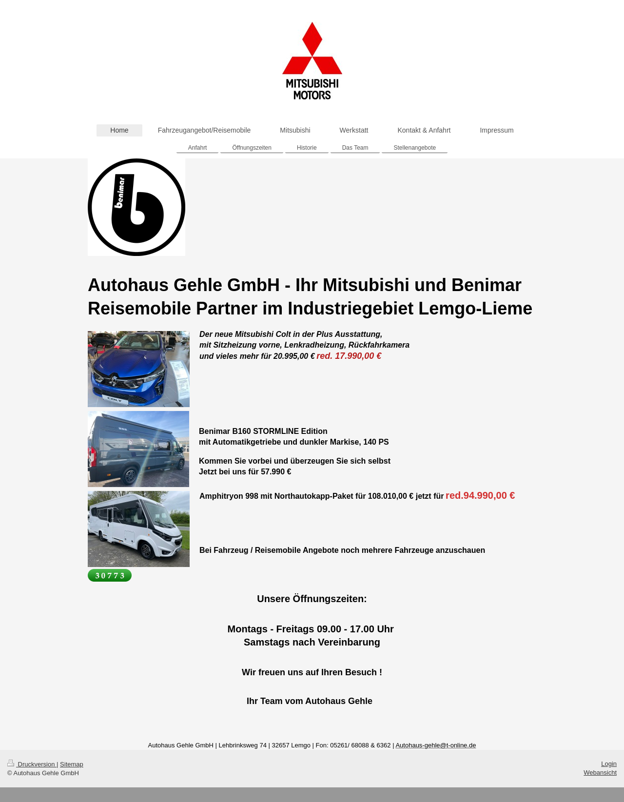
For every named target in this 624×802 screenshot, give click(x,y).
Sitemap (71, 764)
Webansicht (600, 772)
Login (609, 763)
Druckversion (32, 764)
